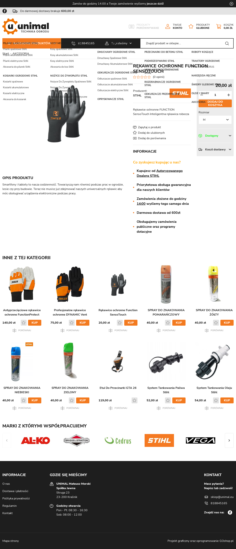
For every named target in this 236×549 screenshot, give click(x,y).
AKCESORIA (20, 54)
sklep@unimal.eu (222, 497)
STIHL (137, 95)
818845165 (86, 43)
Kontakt (7, 513)
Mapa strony (10, 541)
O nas (6, 484)
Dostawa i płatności (15, 491)
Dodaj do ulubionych (151, 133)
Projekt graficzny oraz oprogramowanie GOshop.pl (201, 541)
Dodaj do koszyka (215, 103)
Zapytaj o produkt (149, 127)
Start (5, 54)
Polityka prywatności (16, 498)
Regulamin (9, 506)
